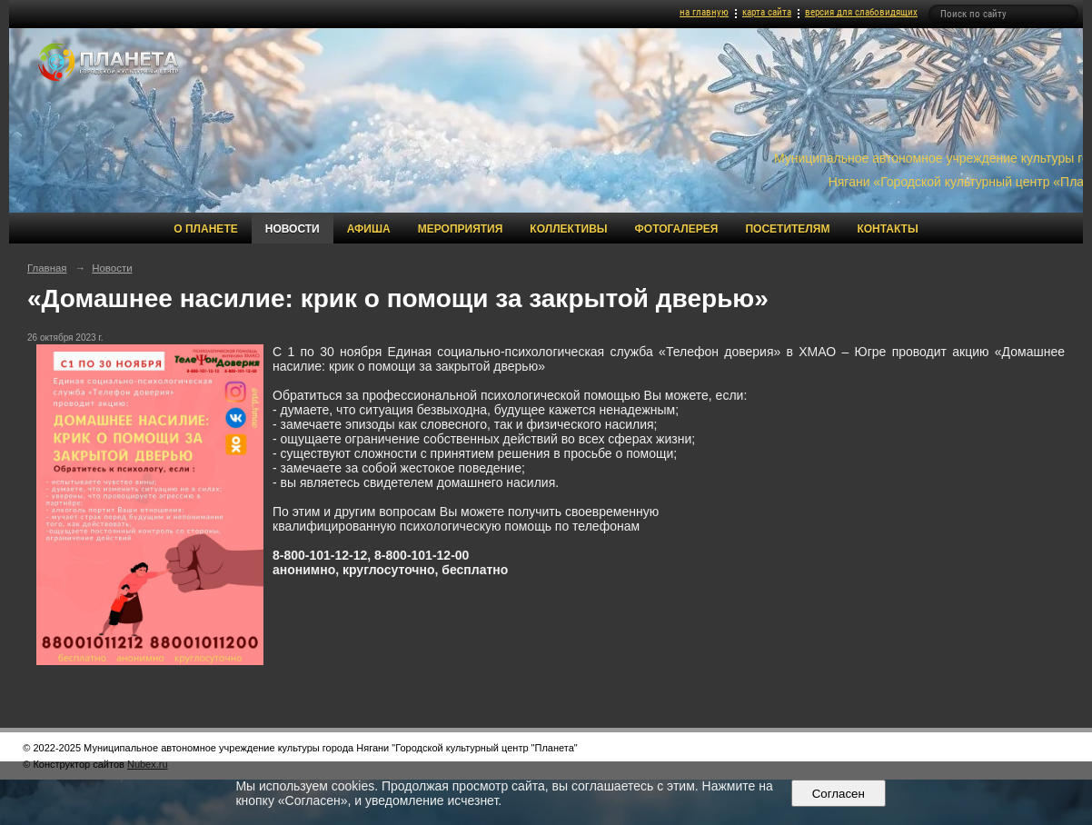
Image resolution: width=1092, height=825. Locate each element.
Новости (292, 229)
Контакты (887, 229)
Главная (47, 268)
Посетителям (787, 229)
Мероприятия (460, 229)
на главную (704, 12)
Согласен (838, 793)
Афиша (369, 229)
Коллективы (568, 229)
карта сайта (766, 12)
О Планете (205, 229)
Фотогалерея (677, 229)
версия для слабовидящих (861, 12)
